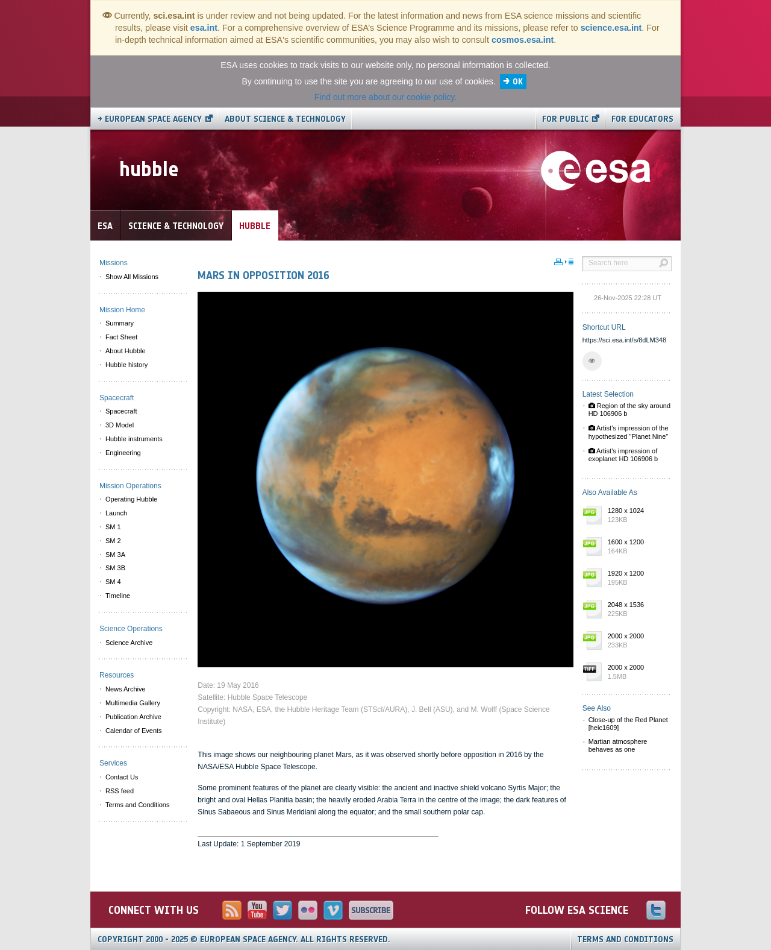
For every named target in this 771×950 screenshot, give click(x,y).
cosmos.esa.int (523, 40)
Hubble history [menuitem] (126, 364)
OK (518, 82)
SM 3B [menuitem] (115, 567)
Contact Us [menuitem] (121, 777)
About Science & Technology (285, 119)
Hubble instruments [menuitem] (134, 438)
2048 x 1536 (637, 610)
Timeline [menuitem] (117, 595)
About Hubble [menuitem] (125, 350)
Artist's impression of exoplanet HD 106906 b (623, 454)
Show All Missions (131, 276)
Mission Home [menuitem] (122, 310)
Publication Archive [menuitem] (133, 716)
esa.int (203, 28)
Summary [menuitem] (119, 323)
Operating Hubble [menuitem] (131, 499)
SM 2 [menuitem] (113, 540)
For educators (642, 119)
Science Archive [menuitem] (128, 642)
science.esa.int (611, 28)
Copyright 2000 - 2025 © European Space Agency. (244, 939)
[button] (592, 361)
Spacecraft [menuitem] (121, 411)
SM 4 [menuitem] (113, 581)
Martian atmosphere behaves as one (618, 745)
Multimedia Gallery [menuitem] (132, 702)
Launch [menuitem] (116, 513)
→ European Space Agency (150, 119)
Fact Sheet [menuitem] (121, 337)
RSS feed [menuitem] (119, 790)
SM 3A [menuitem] (115, 554)
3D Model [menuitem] (119, 425)
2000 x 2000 (637, 641)
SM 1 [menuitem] (113, 526)
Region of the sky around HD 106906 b (629, 409)
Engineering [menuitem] (123, 452)
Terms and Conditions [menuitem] (137, 804)
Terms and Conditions (625, 939)
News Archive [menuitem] (125, 689)
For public (565, 119)
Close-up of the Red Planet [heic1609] (628, 723)
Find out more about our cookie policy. (385, 97)
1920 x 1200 (637, 579)
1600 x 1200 (637, 547)
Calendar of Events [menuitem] (133, 730)
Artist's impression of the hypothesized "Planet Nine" (628, 431)
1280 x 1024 (637, 516)
